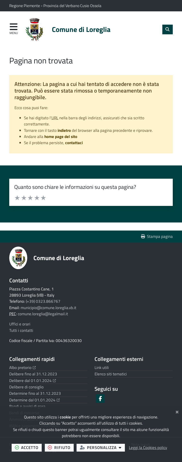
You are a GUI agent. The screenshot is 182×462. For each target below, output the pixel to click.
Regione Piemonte (25, 6)
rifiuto (60, 447)
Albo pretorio (22, 367)
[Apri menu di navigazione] (13, 29)
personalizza (102, 447)
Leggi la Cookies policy (148, 447)
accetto (28, 447)
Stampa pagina (157, 236)
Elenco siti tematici (111, 374)
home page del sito (60, 136)
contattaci (74, 143)
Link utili (102, 367)
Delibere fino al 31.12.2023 (33, 374)
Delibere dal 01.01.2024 (32, 381)
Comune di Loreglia (58, 257)
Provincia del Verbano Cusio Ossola (72, 6)
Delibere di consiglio (26, 387)
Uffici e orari (19, 324)
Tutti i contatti (21, 330)
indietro (64, 130)
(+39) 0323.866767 (43, 301)
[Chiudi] (177, 411)
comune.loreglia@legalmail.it (43, 314)
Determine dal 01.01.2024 (34, 400)
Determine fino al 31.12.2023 (35, 393)
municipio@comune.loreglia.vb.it (48, 308)
